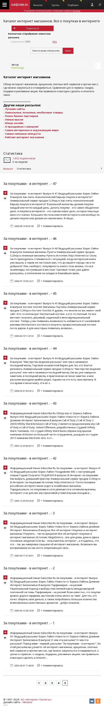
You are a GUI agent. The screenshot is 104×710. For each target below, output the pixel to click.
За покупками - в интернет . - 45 (29, 293)
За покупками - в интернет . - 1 (29, 623)
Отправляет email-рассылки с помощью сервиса (52, 10)
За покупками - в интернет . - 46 (29, 238)
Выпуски (40, 3)
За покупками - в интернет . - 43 (29, 403)
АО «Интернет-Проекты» (36, 699)
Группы (58, 3)
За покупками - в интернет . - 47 (29, 183)
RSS (54, 41)
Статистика (12, 153)
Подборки (75, 3)
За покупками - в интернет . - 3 (29, 513)
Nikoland (27, 702)
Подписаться (32, 28)
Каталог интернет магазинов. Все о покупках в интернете (51, 21)
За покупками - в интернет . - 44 (29, 348)
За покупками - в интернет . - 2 (29, 568)
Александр (17, 67)
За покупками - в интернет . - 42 (29, 458)
